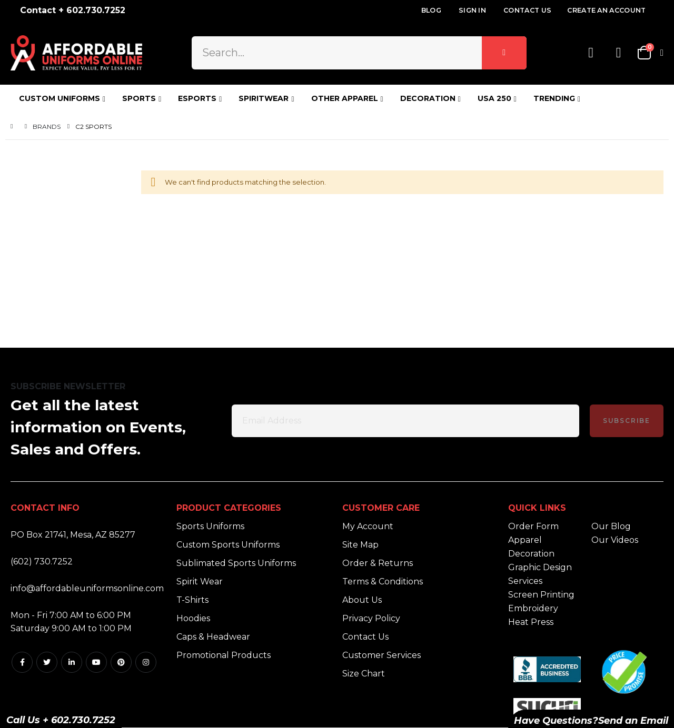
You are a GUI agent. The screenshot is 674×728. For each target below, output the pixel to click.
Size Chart (363, 674)
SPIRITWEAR (264, 98)
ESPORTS (197, 98)
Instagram (145, 662)
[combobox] (359, 52)
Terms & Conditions (382, 582)
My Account (367, 526)
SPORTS (139, 98)
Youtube (96, 662)
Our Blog (611, 526)
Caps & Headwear (213, 637)
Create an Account (606, 10)
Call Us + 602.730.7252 (60, 720)
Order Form (533, 526)
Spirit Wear (199, 582)
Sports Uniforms (210, 526)
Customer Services (381, 655)
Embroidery (533, 608)
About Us (362, 600)
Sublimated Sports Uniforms (236, 563)
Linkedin (71, 662)
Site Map (360, 545)
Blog (431, 10)
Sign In (472, 10)
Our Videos (614, 540)
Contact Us (527, 10)
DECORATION (427, 98)
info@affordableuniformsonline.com (87, 588)
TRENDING (554, 98)
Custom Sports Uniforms (228, 545)
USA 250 (494, 98)
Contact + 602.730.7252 (72, 10)
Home (14, 126)
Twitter (46, 662)
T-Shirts (192, 600)
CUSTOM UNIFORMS (59, 98)
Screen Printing (541, 595)
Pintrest (121, 662)
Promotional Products (223, 655)
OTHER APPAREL (344, 98)
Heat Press (530, 622)
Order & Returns (377, 563)
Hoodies (193, 618)
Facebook (22, 662)
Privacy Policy (371, 618)
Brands (47, 126)
